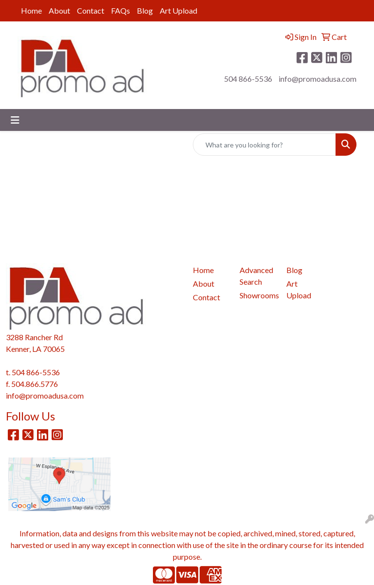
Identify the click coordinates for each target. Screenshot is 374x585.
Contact (90, 10)
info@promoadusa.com (317, 78)
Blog (145, 10)
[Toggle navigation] (15, 120)
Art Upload (178, 10)
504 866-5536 (248, 78)
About (59, 10)
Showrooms (257, 295)
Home (31, 10)
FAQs (120, 10)
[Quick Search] (264, 144)
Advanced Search (256, 275)
